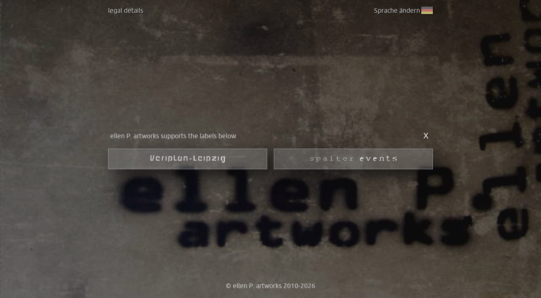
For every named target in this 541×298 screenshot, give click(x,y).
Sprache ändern (402, 10)
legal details (125, 10)
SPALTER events (353, 159)
